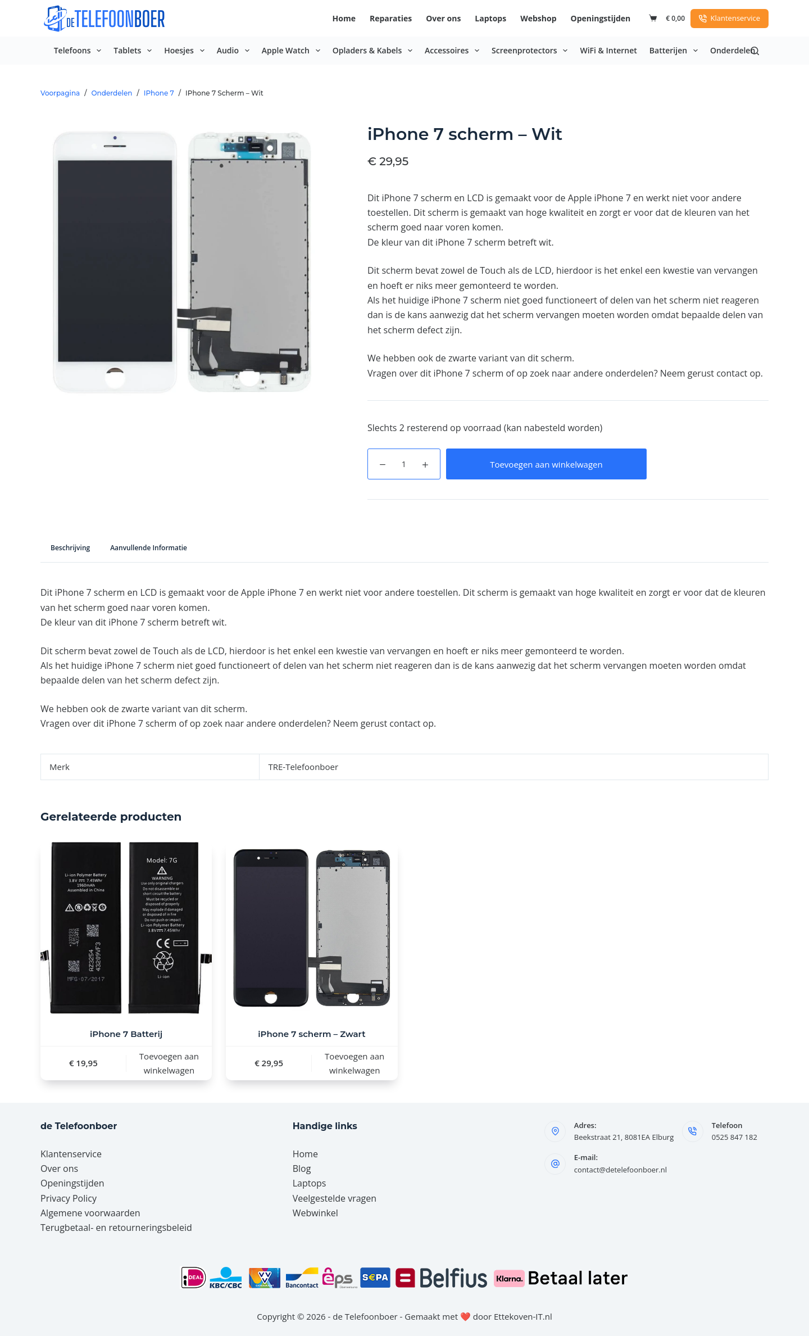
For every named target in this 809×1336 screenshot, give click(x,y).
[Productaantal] (403, 464)
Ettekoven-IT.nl (523, 1316)
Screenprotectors (532, 50)
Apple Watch (293, 50)
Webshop (538, 18)
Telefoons (80, 50)
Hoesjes (186, 50)
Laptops (490, 18)
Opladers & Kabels (375, 50)
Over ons (443, 18)
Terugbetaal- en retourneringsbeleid (116, 1227)
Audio (235, 50)
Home (344, 18)
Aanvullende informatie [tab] (148, 547)
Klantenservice (729, 18)
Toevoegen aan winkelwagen (546, 464)
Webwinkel (315, 1213)
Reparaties (391, 18)
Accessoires (454, 50)
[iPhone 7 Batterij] (126, 927)
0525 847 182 (734, 1137)
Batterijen (675, 50)
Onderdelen (732, 50)
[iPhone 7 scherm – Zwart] (311, 927)
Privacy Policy (68, 1198)
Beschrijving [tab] (70, 547)
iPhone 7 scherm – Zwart (311, 1034)
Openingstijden (601, 18)
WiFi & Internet (608, 50)
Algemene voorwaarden (90, 1213)
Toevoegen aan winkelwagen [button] (169, 1063)
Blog (302, 1168)
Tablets (134, 50)
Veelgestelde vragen (334, 1198)
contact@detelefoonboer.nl (620, 1170)
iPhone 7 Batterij (126, 1034)
